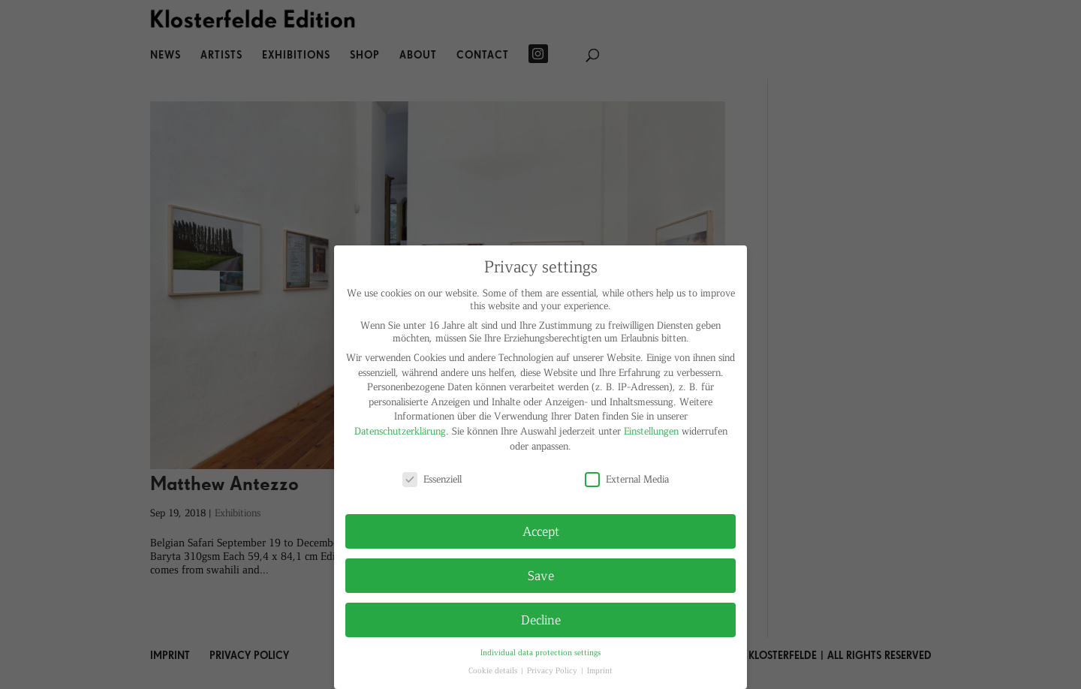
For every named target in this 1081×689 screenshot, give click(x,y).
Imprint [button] (600, 670)
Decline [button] (541, 619)
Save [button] (541, 575)
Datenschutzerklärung (400, 430)
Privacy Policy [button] (553, 670)
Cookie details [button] (493, 670)
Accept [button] (540, 530)
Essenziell (432, 478)
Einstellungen (651, 430)
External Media (627, 478)
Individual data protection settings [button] (540, 652)
